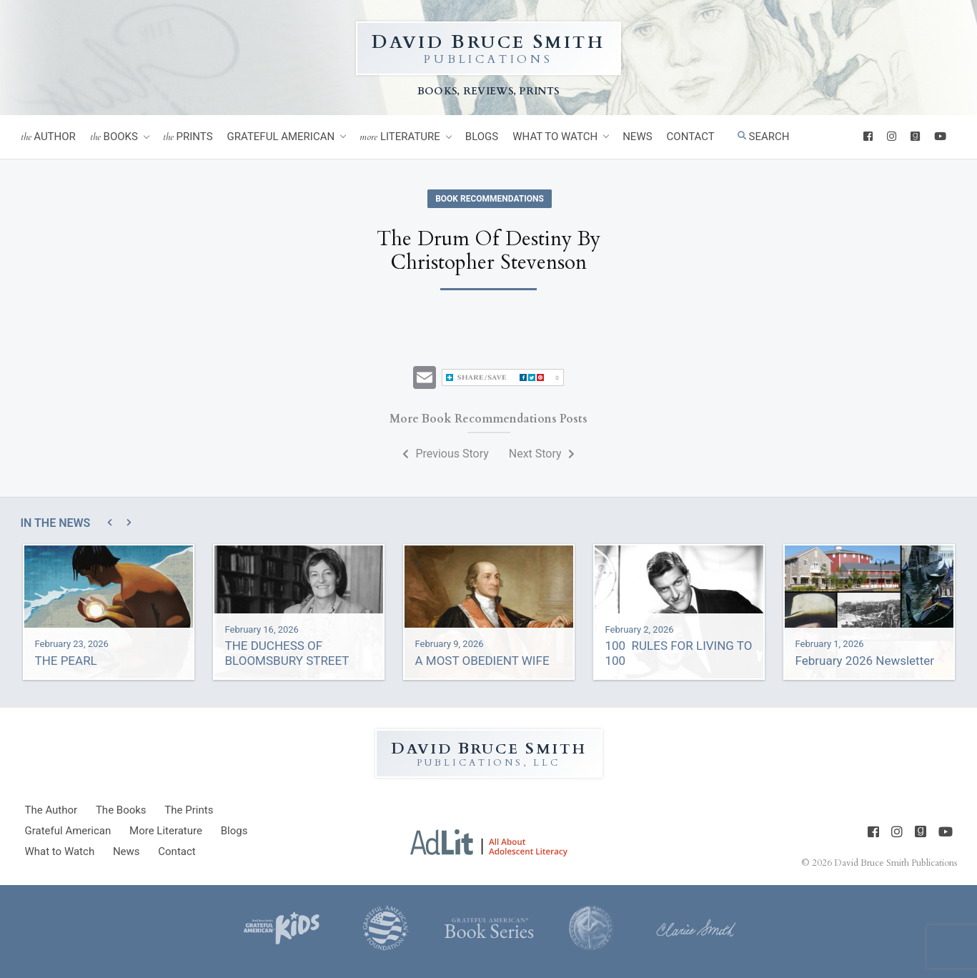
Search (764, 136)
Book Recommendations (489, 199)
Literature (399, 137)
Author (48, 137)
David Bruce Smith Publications (895, 862)
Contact (691, 136)
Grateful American (281, 136)
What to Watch (554, 136)
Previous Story (445, 453)
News (637, 136)
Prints (188, 137)
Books (114, 137)
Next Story (542, 453)
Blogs (481, 136)
